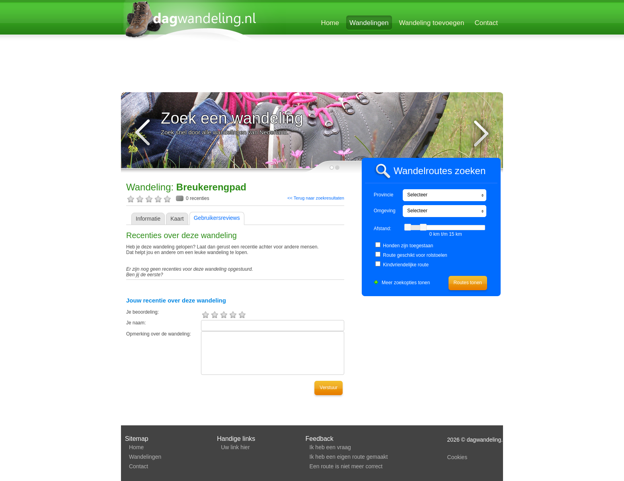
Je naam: (136, 323)
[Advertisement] (311, 68)
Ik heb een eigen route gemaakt (349, 457)
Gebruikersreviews (217, 218)
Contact (486, 23)
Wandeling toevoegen (431, 23)
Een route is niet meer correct (346, 466)
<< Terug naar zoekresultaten (315, 198)
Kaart (176, 218)
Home (330, 23)
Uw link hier (235, 447)
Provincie (383, 195)
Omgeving (385, 210)
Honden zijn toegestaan (408, 245)
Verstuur (328, 387)
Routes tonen (468, 282)
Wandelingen (369, 23)
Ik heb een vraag (330, 447)
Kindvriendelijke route (406, 265)
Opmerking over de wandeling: (158, 334)
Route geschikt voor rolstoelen (415, 255)
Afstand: (382, 228)
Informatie (148, 218)
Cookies (457, 457)
